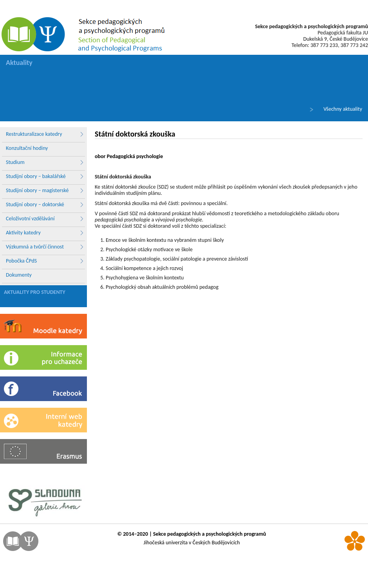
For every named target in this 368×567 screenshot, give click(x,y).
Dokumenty (19, 275)
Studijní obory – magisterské (45, 190)
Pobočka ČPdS (45, 261)
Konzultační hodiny (27, 148)
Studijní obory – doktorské (45, 205)
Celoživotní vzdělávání (45, 219)
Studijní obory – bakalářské (45, 176)
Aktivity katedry (45, 233)
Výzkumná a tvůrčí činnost (45, 247)
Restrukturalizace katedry (45, 134)
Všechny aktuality (342, 109)
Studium (45, 162)
